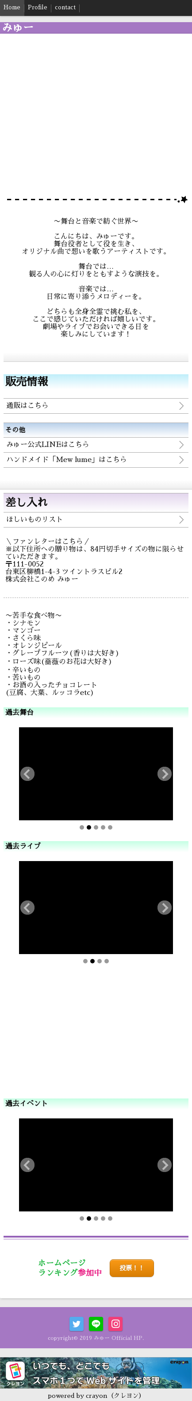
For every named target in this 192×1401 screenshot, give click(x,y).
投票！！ (131, 1268)
